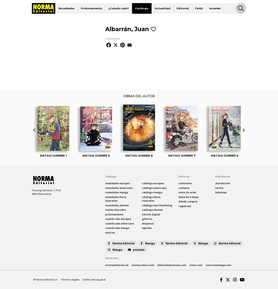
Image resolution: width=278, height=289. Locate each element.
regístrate (185, 206)
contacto (184, 188)
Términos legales (70, 279)
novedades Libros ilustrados (115, 199)
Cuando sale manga (117, 228)
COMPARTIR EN (112, 39)
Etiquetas (148, 223)
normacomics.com (143, 265)
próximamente (114, 214)
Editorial (183, 8)
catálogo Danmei (152, 209)
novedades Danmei (117, 205)
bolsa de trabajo (189, 197)
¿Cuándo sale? (118, 8)
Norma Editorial (120, 243)
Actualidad (162, 8)
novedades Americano (119, 188)
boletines (221, 192)
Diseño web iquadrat (94, 279)
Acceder (215, 8)
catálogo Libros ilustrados (151, 199)
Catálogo (141, 8)
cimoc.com (195, 265)
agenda (147, 228)
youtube (136, 249)
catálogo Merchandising (157, 205)
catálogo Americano (154, 188)
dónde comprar (188, 201)
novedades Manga (116, 192)
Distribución (222, 176)
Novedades (66, 8)
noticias (110, 232)
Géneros (147, 219)
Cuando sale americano (119, 223)
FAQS (199, 8)
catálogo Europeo (153, 183)
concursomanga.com (218, 265)
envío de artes (187, 192)
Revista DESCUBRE (115, 209)
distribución (222, 183)
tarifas (219, 188)
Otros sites (111, 258)
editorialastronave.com (171, 265)
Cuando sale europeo (118, 219)
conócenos (185, 183)
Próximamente (91, 8)
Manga (147, 243)
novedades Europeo (117, 183)
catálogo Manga (152, 192)
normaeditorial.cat (117, 265)
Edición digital (151, 214)
